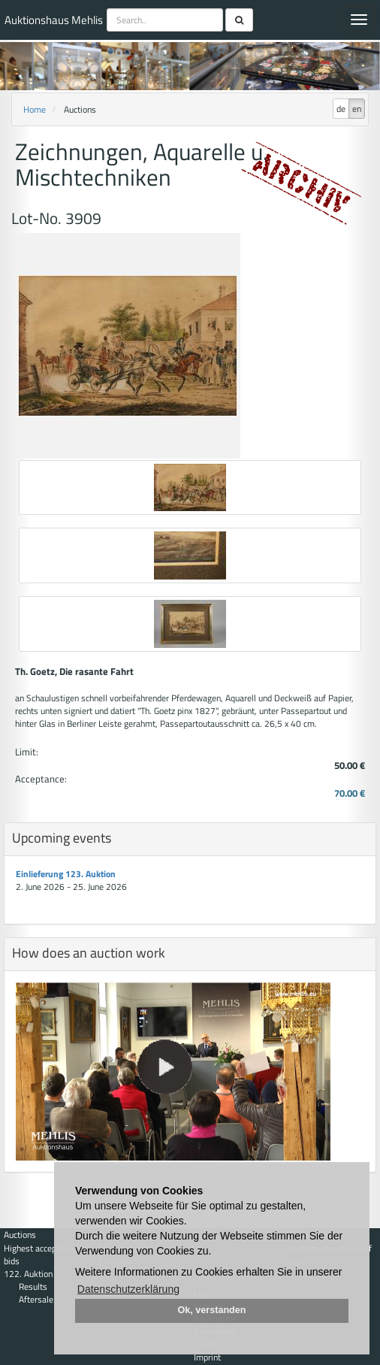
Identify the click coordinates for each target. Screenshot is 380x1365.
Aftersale (36, 1299)
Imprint (207, 1357)
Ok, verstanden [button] (212, 1310)
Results (33, 1286)
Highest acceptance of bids (45, 1254)
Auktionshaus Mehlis (54, 20)
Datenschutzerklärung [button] (128, 1289)
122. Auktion (28, 1274)
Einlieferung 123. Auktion (66, 874)
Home (34, 109)
